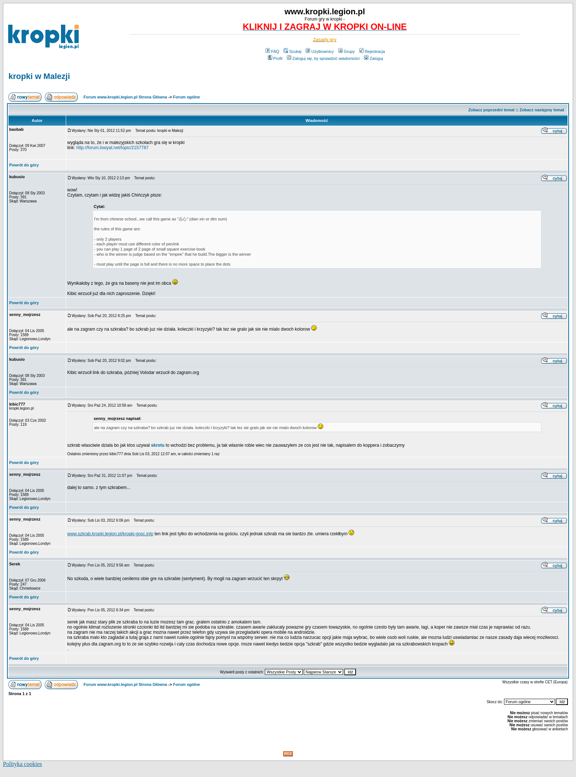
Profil (275, 58)
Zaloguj (373, 58)
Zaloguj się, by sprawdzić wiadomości (323, 58)
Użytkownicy (320, 51)
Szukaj (292, 51)
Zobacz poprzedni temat (491, 110)
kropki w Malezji (39, 76)
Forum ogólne (186, 97)
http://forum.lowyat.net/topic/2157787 (112, 147)
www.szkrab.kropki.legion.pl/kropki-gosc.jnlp (110, 533)
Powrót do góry (24, 165)
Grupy (346, 51)
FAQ (272, 51)
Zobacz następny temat (541, 110)
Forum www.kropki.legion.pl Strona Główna (125, 97)
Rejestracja (372, 51)
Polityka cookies (22, 764)
